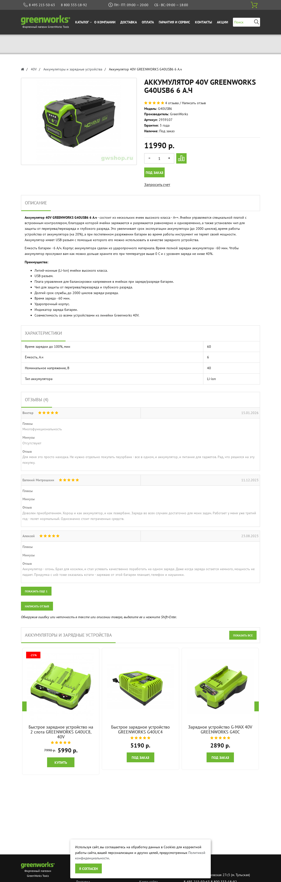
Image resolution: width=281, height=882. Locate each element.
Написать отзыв (194, 103)
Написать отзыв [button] (37, 606)
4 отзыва (172, 103)
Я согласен (88, 868)
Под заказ (154, 172)
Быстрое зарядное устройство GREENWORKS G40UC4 (140, 729)
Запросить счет (157, 184)
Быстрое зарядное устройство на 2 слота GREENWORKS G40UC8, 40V (61, 732)
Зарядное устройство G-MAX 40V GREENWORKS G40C (220, 729)
